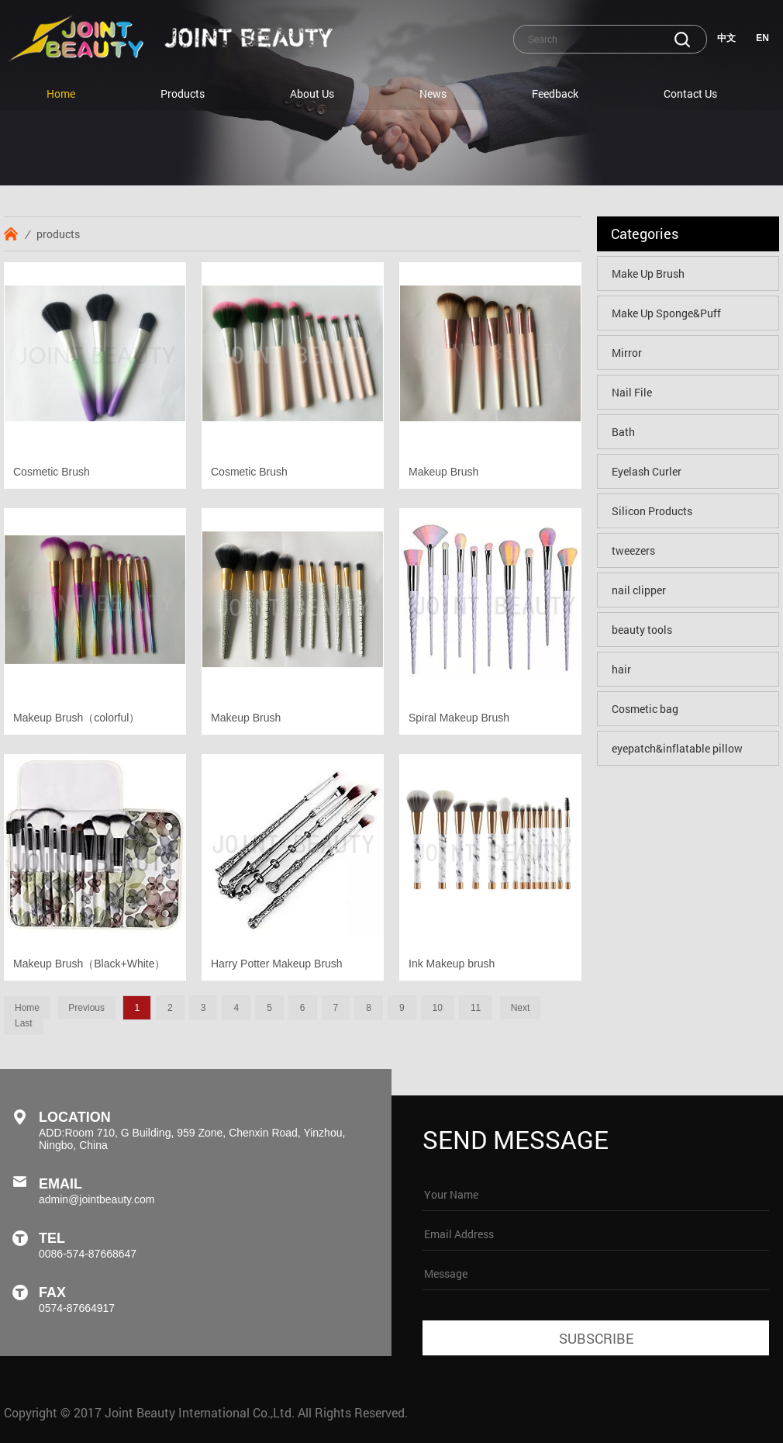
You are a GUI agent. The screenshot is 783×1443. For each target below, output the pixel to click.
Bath (623, 431)
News (433, 93)
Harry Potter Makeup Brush (277, 963)
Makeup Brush (443, 471)
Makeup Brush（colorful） (76, 717)
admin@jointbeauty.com (96, 1199)
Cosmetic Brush (51, 471)
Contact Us (690, 93)
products (58, 234)
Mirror (627, 352)
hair (621, 669)
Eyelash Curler (646, 471)
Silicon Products (652, 510)
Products (182, 93)
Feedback (555, 93)
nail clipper (639, 590)
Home (61, 93)
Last (24, 1023)
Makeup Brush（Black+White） (89, 963)
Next (520, 1007)
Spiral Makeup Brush (459, 717)
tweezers (633, 550)
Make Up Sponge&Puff (666, 313)
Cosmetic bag (645, 708)
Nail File (632, 392)
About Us (312, 93)
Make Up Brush (648, 273)
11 (476, 1007)
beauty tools (642, 629)
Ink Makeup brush (452, 963)
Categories (644, 233)
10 (438, 1007)
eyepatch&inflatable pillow (677, 748)
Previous (86, 1007)
